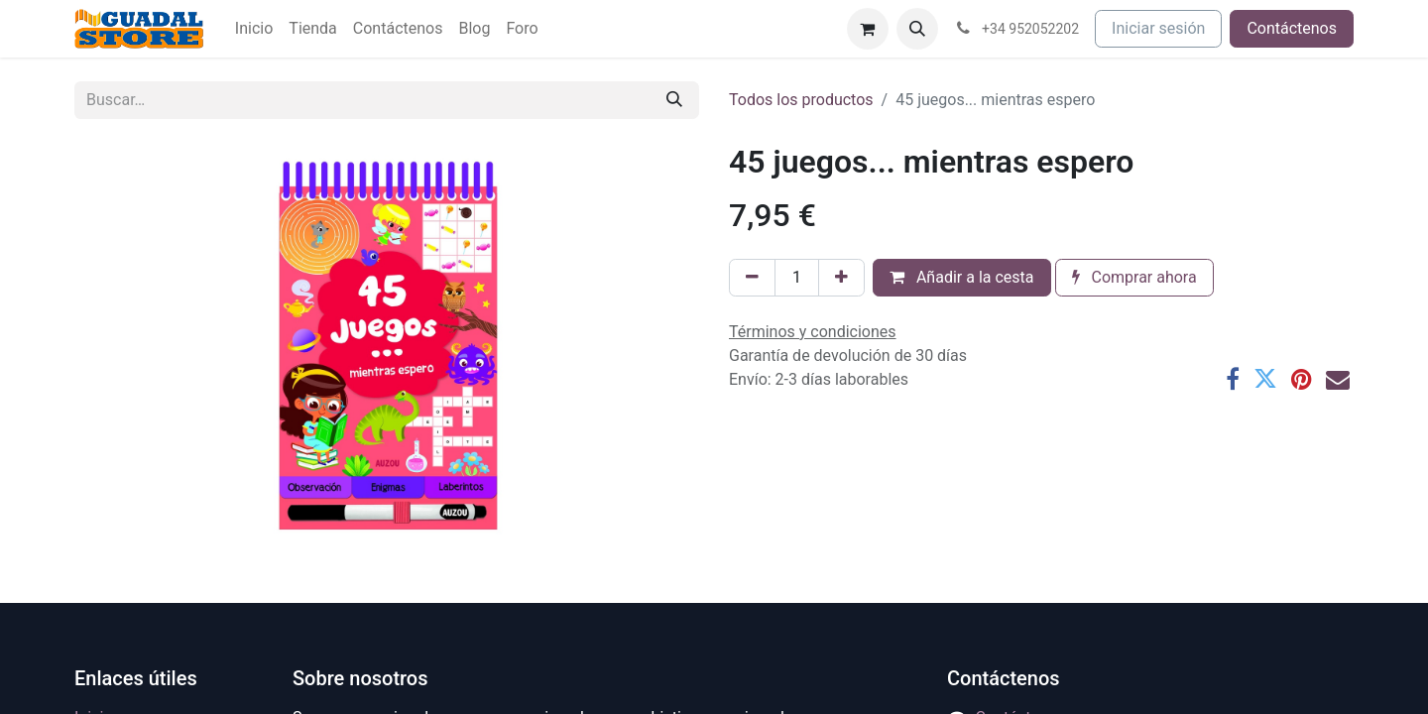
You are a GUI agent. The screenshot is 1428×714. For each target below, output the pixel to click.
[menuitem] (254, 29)
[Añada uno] (841, 278)
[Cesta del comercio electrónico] (868, 29)
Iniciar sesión (1158, 28)
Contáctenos (1292, 28)
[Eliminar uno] (752, 278)
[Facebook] (1233, 379)
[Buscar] (674, 100)
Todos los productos (801, 99)
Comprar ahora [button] (1134, 277)
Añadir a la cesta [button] (962, 277)
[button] (917, 29)
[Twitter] (1265, 379)
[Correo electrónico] (1338, 379)
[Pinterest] (1301, 379)
